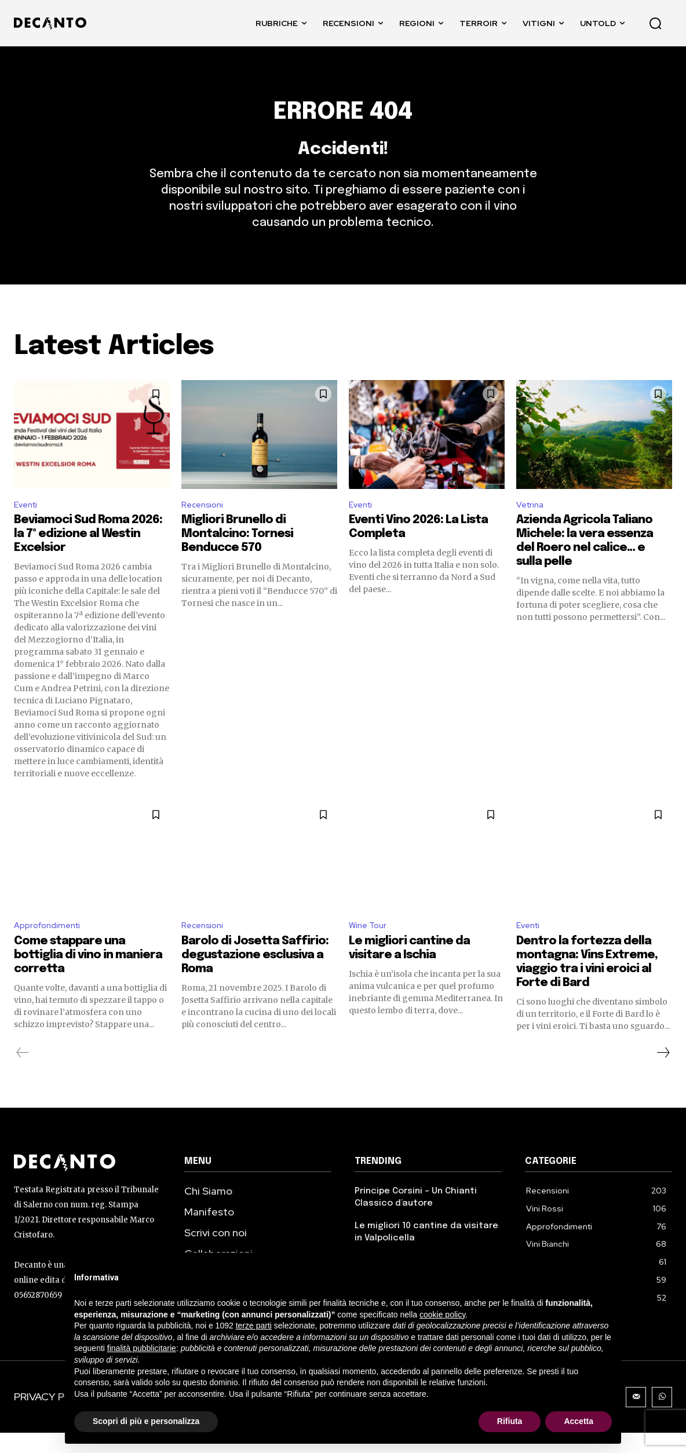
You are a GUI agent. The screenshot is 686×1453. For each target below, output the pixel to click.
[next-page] (663, 1073)
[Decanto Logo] (87, 1183)
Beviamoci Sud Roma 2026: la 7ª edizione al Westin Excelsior (88, 552)
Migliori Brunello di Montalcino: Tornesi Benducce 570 (237, 552)
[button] (655, 23)
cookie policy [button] (442, 1314)
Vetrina (532, 522)
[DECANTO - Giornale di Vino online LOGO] (53, 23)
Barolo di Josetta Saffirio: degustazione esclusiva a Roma (255, 975)
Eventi (27, 522)
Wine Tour (370, 945)
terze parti (254, 1325)
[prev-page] (23, 1073)
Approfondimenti (50, 945)
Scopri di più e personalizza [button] (146, 1421)
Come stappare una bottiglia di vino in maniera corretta (88, 975)
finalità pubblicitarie (141, 1348)
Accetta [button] (578, 1421)
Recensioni (204, 522)
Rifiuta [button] (510, 1421)
